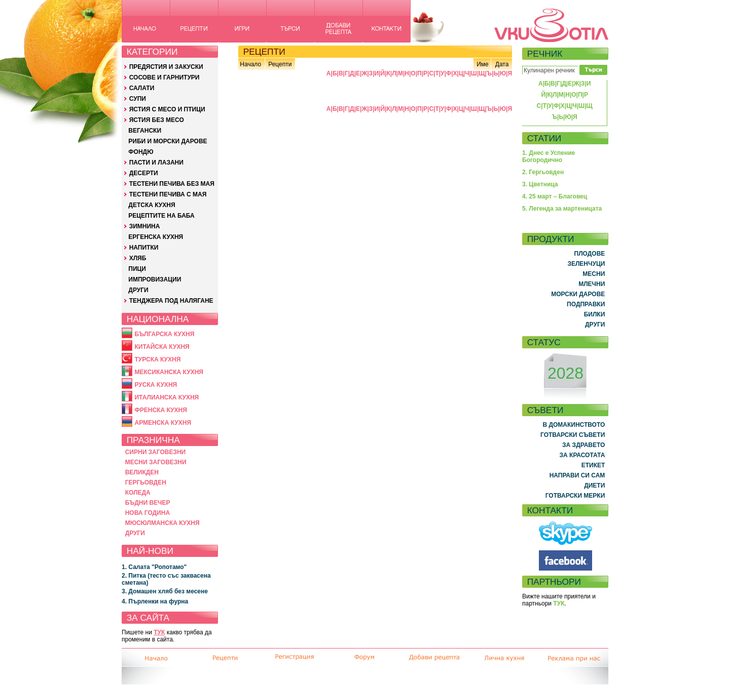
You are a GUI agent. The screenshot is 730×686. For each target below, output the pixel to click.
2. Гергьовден (543, 172)
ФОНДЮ (140, 151)
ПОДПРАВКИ (586, 304)
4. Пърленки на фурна (155, 601)
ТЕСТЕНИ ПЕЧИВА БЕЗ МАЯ (171, 183)
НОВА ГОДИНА (147, 512)
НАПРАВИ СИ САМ (577, 475)
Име (483, 64)
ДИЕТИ (594, 485)
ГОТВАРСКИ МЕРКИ (575, 495)
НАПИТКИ (144, 247)
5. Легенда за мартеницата (562, 208)
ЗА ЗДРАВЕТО (583, 445)
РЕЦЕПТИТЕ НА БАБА (161, 215)
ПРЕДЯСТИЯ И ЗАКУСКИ (166, 66)
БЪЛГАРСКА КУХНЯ (164, 334)
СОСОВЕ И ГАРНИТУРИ (164, 77)
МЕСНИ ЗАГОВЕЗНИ (156, 462)
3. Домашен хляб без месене (165, 591)
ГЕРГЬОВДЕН (145, 482)
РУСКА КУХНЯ (155, 384)
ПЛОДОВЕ (589, 253)
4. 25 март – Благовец (554, 196)
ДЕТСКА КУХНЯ (151, 205)
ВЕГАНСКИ (144, 130)
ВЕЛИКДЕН (142, 472)
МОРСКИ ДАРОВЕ (578, 294)
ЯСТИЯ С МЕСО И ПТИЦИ (167, 109)
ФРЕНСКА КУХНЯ (160, 410)
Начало (250, 64)
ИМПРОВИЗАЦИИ (154, 279)
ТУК (159, 632)
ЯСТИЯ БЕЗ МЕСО (156, 120)
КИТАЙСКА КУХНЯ (161, 346)
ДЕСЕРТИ (143, 173)
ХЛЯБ (138, 258)
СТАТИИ (544, 138)
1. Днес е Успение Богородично (548, 156)
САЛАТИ (142, 88)
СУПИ (137, 98)
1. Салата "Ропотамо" (154, 567)
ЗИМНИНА (144, 226)
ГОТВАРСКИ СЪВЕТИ (572, 434)
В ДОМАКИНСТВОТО (573, 424)
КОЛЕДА (138, 492)
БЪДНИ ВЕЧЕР (147, 502)
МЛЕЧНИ (591, 284)
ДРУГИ (138, 290)
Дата (502, 64)
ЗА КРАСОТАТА (582, 455)
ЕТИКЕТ (593, 465)
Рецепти (279, 64)
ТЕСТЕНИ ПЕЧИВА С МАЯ (168, 194)
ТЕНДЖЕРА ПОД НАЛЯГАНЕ (171, 300)
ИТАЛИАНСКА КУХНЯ (166, 397)
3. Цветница (540, 184)
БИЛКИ (594, 314)
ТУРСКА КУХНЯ (157, 359)
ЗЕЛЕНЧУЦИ (586, 263)
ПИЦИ (137, 268)
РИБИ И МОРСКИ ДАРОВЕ (167, 141)
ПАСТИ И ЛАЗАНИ (156, 162)
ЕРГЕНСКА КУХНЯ (155, 236)
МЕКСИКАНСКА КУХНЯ (168, 372)
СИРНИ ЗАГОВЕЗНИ (155, 452)
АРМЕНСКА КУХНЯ (162, 422)
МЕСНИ (593, 273)
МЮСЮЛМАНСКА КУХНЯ (162, 523)
